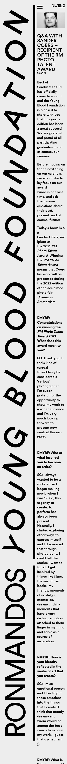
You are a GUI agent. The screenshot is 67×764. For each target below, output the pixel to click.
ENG (61, 6)
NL (54, 6)
